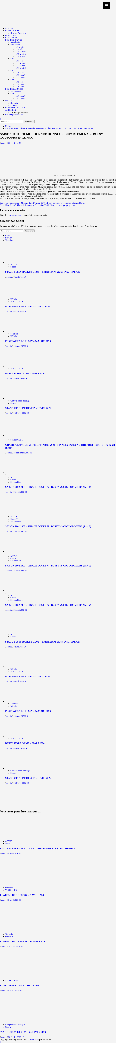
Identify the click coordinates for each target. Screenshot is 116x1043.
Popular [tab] (8, 238)
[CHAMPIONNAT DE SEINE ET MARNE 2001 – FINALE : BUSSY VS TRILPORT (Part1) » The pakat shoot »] (15, 435)
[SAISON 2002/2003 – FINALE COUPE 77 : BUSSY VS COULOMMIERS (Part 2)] (15, 512)
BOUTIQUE (10, 35)
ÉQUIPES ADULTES (14, 89)
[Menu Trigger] (106, 5)
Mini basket (15, 45)
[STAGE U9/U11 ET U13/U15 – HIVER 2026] (16, 398)
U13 (12, 59)
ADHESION (10, 110)
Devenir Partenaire (18, 33)
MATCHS (9, 101)
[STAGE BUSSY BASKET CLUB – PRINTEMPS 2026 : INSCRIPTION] (16, 262)
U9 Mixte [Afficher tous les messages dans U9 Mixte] (14, 299)
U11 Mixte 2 (21, 54)
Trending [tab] (9, 240)
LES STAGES (11, 38)
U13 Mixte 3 (21, 68)
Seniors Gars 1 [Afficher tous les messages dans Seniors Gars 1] (16, 440)
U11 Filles (20, 49)
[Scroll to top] (0, 1042)
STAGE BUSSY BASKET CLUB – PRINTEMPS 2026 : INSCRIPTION (42, 271)
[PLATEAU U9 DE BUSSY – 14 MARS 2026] (16, 331)
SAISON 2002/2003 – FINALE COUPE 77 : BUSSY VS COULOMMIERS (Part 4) (48, 605)
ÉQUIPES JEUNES (13, 40)
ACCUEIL (9, 28)
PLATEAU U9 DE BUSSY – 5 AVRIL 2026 (27, 306)
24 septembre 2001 (22, 453)
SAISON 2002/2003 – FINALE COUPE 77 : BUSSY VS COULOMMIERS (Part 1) (48, 487)
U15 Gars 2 (20, 77)
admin (4, 143)
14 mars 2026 (19, 346)
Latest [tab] (7, 235)
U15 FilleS (20, 73)
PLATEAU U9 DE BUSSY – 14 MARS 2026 (28, 341)
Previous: (42, 203)
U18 (12, 80)
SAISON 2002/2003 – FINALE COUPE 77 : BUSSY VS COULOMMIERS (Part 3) (48, 565)
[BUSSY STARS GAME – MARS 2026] (16, 366)
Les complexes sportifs (14, 115)
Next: (38, 205)
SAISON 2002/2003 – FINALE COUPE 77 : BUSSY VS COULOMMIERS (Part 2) (48, 526)
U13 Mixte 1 (21, 63)
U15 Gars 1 (20, 75)
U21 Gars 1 (20, 96)
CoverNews (34, 1039)
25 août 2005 (19, 492)
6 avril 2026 (19, 311)
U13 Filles (20, 61)
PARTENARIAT (12, 31)
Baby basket (15, 42)
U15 (12, 70)
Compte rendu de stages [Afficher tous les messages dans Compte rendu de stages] (20, 401)
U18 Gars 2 (20, 87)
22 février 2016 (15, 143)
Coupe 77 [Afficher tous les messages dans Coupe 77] (14, 480)
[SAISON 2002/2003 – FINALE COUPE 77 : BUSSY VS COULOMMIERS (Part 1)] (15, 473)
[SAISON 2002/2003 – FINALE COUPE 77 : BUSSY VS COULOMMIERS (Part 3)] (15, 551)
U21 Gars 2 (20, 98)
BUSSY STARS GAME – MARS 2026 (25, 373)
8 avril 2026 (19, 277)
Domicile (14, 103)
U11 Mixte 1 (21, 52)
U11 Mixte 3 (21, 56)
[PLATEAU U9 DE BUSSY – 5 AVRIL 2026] (16, 297)
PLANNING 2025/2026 (15, 108)
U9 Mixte (20, 47)
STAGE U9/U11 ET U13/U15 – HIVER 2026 (28, 408)
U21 (12, 94)
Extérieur (14, 105)
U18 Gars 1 (20, 84)
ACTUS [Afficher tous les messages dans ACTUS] (13, 264)
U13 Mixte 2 (21, 66)
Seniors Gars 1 (16, 91)
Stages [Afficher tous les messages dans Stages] (13, 267)
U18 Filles (20, 82)
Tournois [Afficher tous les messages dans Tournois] (14, 334)
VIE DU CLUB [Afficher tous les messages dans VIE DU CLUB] (16, 301)
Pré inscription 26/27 (19, 112)
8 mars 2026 (19, 378)
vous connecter (16, 215)
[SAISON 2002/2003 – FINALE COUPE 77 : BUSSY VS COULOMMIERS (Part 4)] (15, 591)
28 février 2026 (20, 413)
